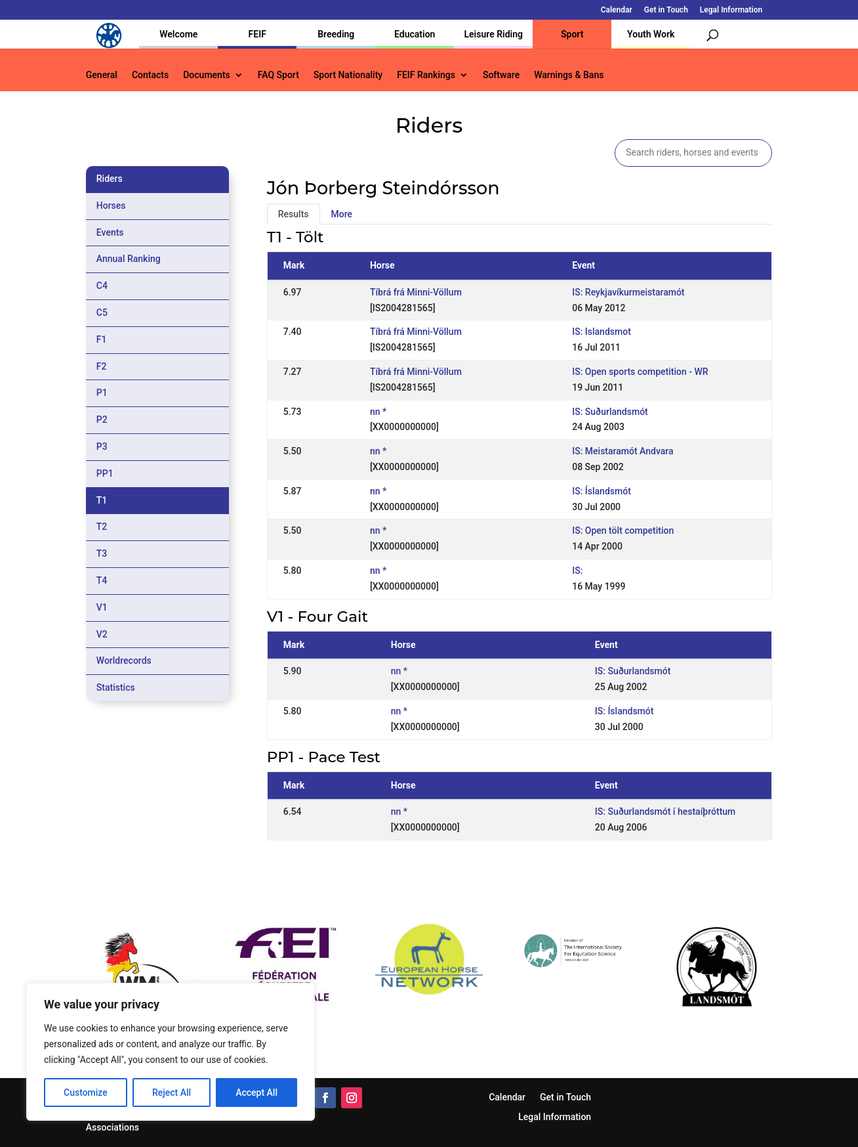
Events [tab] (110, 232)
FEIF (257, 34)
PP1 (104, 473)
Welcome (178, 34)
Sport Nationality (348, 75)
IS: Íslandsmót (601, 491)
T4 (102, 580)
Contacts (150, 75)
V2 (102, 634)
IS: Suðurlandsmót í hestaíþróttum (665, 811)
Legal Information (731, 10)
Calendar (616, 10)
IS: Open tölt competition (623, 530)
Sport (572, 34)
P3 (102, 446)
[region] (170, 1052)
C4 (102, 285)
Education (414, 34)
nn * (378, 411)
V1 (102, 607)
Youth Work (650, 34)
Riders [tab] (109, 178)
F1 (101, 339)
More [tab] (342, 214)
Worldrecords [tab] (124, 660)
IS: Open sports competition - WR (640, 371)
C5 (102, 312)
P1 (102, 392)
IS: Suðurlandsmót (610, 411)
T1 (102, 500)
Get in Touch (666, 10)
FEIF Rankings (426, 75)
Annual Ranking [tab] (128, 258)
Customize (86, 1092)
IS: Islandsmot (601, 331)
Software (501, 75)
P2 (102, 419)
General (101, 75)
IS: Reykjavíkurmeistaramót (628, 292)
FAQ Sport (278, 75)
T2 (102, 526)
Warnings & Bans (568, 75)
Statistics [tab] (115, 687)
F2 (101, 366)
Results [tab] (293, 214)
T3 (102, 553)
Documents (206, 75)
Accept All (256, 1092)
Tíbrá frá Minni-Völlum (416, 292)
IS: (577, 570)
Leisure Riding (493, 34)
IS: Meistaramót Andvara (622, 451)
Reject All (171, 1092)
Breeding (335, 34)
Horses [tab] (111, 205)
